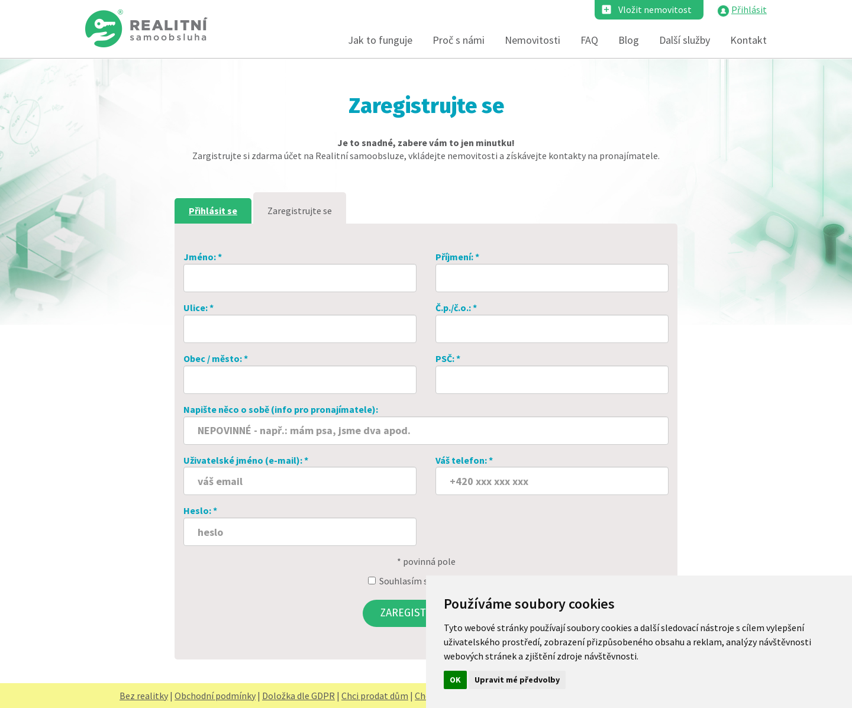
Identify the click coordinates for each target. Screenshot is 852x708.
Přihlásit (749, 9)
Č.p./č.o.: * (552, 322)
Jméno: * (300, 271)
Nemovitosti (532, 40)
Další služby (684, 40)
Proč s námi (459, 40)
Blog (628, 40)
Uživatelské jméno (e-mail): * (300, 475)
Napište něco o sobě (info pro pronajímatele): (426, 424)
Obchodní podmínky (215, 695)
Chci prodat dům (374, 695)
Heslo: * (300, 525)
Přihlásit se (213, 210)
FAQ (589, 40)
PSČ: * (552, 373)
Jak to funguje (380, 40)
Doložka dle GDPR (298, 695)
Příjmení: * (552, 271)
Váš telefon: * (552, 475)
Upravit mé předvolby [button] (517, 679)
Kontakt (748, 40)
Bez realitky (144, 695)
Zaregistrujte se (299, 210)
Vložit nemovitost (655, 9)
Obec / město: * (300, 373)
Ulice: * (300, 322)
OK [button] (455, 679)
